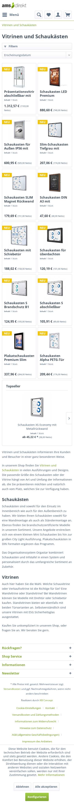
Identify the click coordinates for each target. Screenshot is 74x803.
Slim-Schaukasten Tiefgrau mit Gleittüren (54, 146)
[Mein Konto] (58, 15)
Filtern (11, 46)
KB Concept (46, 700)
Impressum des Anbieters (37, 741)
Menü (10, 14)
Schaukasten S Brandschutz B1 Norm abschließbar (16, 305)
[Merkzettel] (48, 15)
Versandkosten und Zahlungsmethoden (35, 714)
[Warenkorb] (68, 15)
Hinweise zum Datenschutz (36, 728)
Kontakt (50, 708)
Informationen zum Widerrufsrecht (35, 721)
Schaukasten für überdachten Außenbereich (53, 252)
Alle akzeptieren (46, 786)
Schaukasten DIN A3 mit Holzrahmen (53, 199)
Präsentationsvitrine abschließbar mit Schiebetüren (19, 94)
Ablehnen (22, 786)
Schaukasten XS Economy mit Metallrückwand (37, 427)
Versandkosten (12, 689)
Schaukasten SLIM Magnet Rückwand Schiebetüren (19, 199)
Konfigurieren (37, 797)
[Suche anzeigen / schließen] (39, 15)
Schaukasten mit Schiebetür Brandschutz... (17, 252)
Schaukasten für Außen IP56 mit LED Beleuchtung (17, 146)
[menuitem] (10, 15)
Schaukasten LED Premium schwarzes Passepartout (53, 94)
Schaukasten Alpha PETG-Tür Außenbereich (52, 358)
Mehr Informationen (51, 775)
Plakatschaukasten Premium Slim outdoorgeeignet (19, 358)
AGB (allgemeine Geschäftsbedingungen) (35, 734)
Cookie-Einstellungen (28, 708)
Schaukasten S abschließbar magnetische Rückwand (51, 305)
